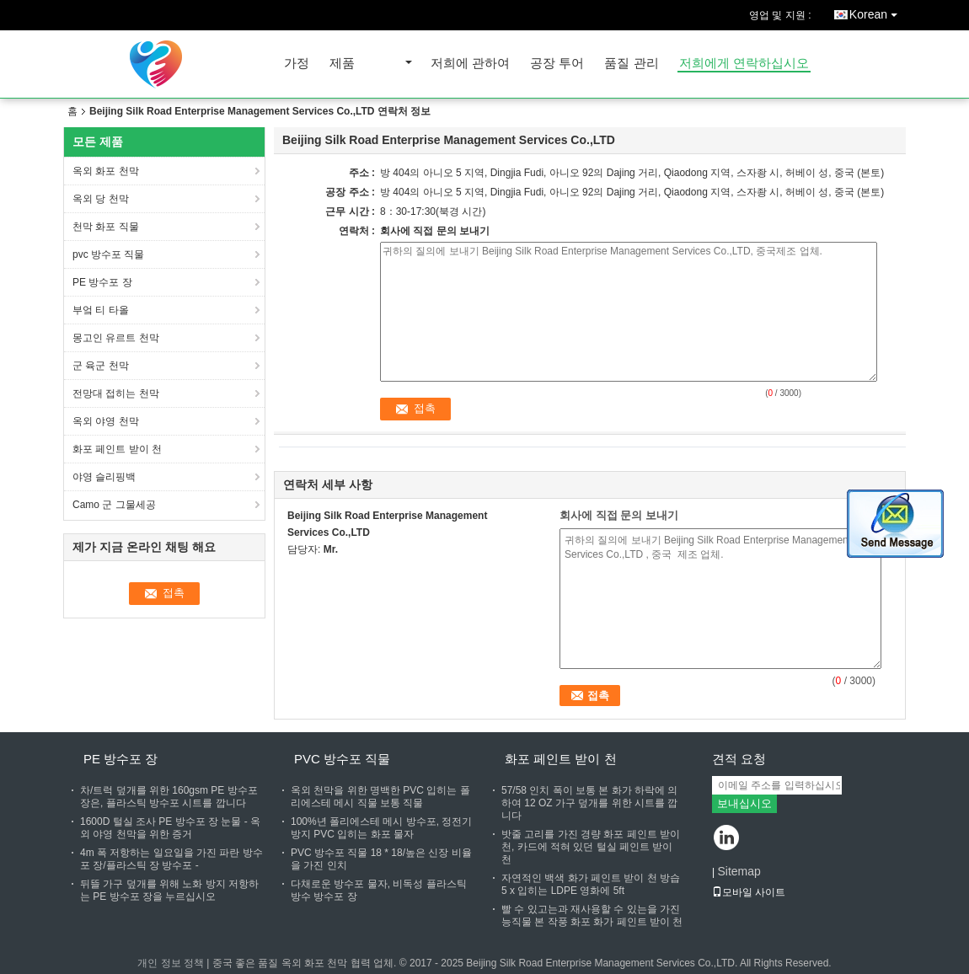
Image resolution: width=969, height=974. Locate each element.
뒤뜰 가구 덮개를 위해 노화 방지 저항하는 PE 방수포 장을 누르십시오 (169, 890)
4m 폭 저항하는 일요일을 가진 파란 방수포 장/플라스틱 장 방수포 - (171, 859)
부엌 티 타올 (101, 310)
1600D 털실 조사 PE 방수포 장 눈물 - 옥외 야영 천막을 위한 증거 (170, 828)
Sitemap (738, 871)
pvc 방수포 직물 (108, 254)
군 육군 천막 (100, 366)
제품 (342, 63)
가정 (296, 63)
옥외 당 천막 (100, 199)
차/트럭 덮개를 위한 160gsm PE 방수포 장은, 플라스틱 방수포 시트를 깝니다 (169, 796)
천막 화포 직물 (105, 227)
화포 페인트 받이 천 (117, 449)
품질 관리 (631, 63)
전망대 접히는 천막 (117, 393)
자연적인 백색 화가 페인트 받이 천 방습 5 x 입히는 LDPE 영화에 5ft (590, 884)
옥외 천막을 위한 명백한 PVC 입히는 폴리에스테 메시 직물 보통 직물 (380, 796)
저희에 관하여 (470, 63)
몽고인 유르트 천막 (115, 338)
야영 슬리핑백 (104, 477)
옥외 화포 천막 (105, 171)
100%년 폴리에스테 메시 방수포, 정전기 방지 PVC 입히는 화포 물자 (381, 828)
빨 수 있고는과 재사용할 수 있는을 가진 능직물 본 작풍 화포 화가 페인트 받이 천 (592, 915)
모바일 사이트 (748, 892)
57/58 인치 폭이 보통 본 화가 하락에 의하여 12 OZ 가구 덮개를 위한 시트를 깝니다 (589, 802)
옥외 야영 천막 (107, 421)
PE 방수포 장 (103, 282)
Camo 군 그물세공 (115, 505)
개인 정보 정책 (170, 963)
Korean (877, 11)
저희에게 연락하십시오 (744, 63)
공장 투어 (557, 63)
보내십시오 (744, 803)
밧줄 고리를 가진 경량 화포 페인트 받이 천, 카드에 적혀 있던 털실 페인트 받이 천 (590, 846)
